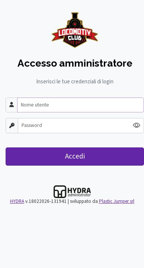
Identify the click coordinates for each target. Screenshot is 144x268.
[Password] (74, 125)
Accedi (75, 156)
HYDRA (17, 201)
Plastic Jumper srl (116, 201)
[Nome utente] (80, 105)
